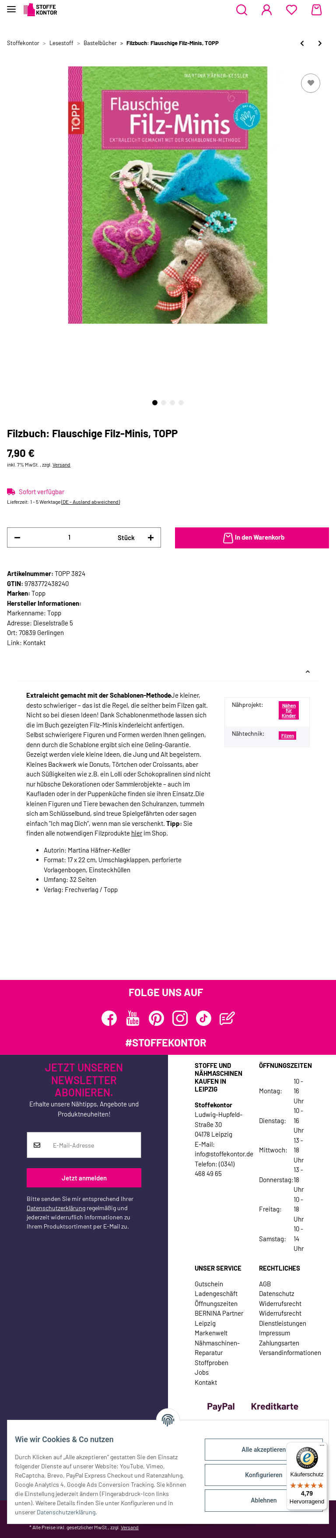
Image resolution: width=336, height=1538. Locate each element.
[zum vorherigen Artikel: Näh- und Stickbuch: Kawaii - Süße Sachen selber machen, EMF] (302, 43)
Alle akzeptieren (257, 1449)
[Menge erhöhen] (151, 538)
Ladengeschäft (216, 1293)
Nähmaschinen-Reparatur (217, 1348)
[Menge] (69, 537)
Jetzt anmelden (84, 1178)
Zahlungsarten (279, 1343)
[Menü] (322, 1447)
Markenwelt (211, 1333)
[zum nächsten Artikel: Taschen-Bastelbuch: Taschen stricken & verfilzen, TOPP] (320, 43)
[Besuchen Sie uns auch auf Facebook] (109, 1018)
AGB (265, 1284)
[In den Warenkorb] (252, 537)
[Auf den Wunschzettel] (310, 83)
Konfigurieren (257, 1474)
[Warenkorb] (316, 10)
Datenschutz (276, 1293)
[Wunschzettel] (291, 10)
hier (136, 833)
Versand (61, 464)
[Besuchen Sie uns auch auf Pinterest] (156, 1018)
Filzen (287, 735)
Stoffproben (211, 1362)
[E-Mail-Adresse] (93, 1145)
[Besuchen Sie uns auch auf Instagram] (180, 1018)
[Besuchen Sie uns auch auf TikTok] (203, 1018)
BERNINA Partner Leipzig (219, 1318)
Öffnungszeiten (216, 1303)
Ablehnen (257, 1500)
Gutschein (209, 1284)
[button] (241, 10)
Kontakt (34, 642)
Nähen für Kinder (289, 710)
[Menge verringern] (17, 538)
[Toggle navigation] (11, 5)
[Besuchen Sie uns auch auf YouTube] (133, 1018)
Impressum (274, 1333)
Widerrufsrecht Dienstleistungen (282, 1318)
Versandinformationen (290, 1352)
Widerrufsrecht (280, 1303)
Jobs (202, 1372)
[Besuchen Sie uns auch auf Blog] (227, 1018)
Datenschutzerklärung (56, 1207)
